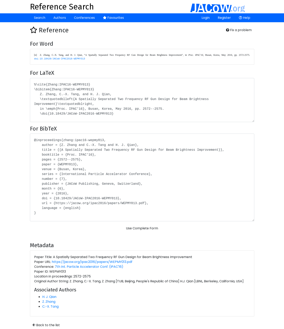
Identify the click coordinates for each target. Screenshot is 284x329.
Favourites (113, 17)
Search (39, 17)
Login (206, 17)
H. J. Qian (49, 296)
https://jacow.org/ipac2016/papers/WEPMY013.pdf (92, 261)
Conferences (84, 17)
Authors (59, 17)
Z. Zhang (48, 301)
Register (224, 17)
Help (244, 17)
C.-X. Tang (50, 306)
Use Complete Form (142, 228)
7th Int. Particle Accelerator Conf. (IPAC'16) (89, 266)
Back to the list (46, 325)
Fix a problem (239, 30)
